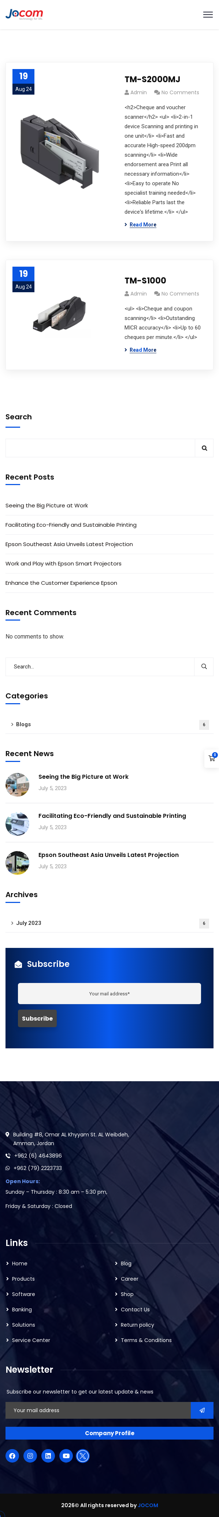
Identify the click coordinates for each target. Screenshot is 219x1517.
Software (23, 1294)
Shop (127, 1294)
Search (18, 417)
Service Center (31, 1340)
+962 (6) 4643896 (38, 1155)
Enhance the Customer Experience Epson (61, 583)
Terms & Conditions (146, 1340)
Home (19, 1263)
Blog (126, 1263)
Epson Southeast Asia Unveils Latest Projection (69, 544)
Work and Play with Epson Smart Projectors (64, 563)
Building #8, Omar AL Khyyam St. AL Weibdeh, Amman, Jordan (71, 1139)
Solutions (23, 1325)
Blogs (112, 725)
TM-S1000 (145, 280)
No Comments (180, 92)
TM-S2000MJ (153, 79)
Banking (22, 1309)
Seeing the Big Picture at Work (46, 505)
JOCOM (148, 1505)
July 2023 (112, 924)
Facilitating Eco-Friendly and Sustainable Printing (71, 525)
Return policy (137, 1325)
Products (23, 1278)
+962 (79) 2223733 (38, 1168)
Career (129, 1278)
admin (138, 92)
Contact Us (135, 1309)
